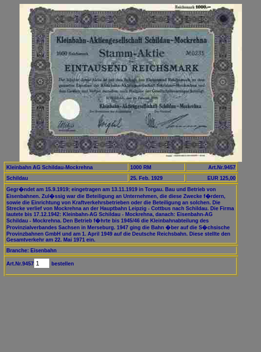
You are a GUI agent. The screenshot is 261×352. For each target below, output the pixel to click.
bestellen (62, 263)
